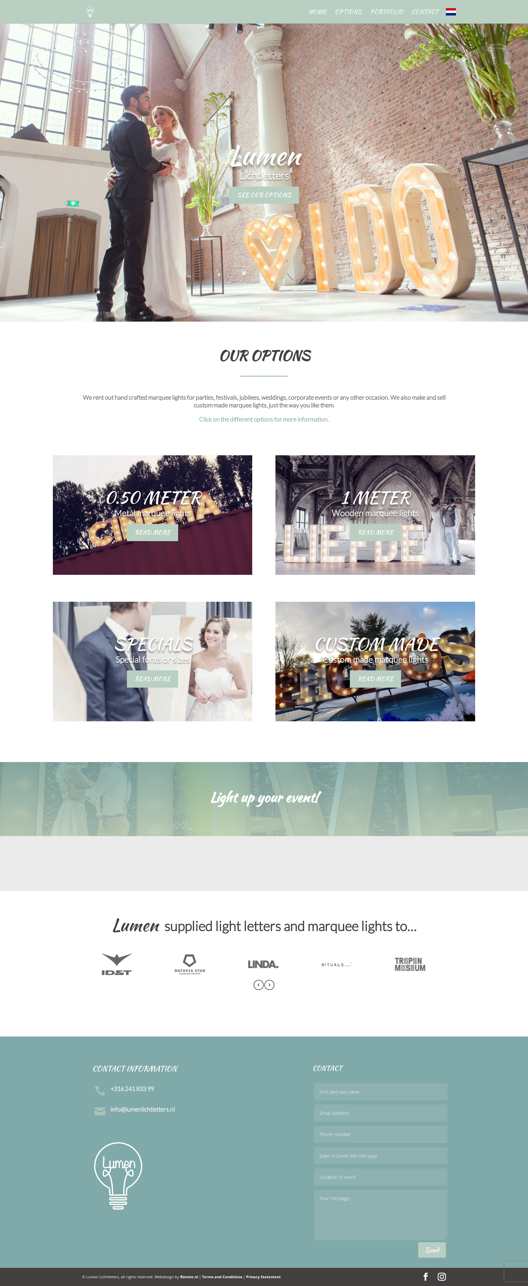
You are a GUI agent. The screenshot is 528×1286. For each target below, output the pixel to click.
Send (432, 1250)
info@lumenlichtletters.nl (142, 1109)
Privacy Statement (263, 1276)
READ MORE (152, 532)
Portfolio (386, 12)
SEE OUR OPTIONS (264, 194)
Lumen (264, 154)
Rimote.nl (189, 1276)
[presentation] (259, 986)
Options (348, 12)
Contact (424, 12)
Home (317, 12)
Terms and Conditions (222, 1276)
